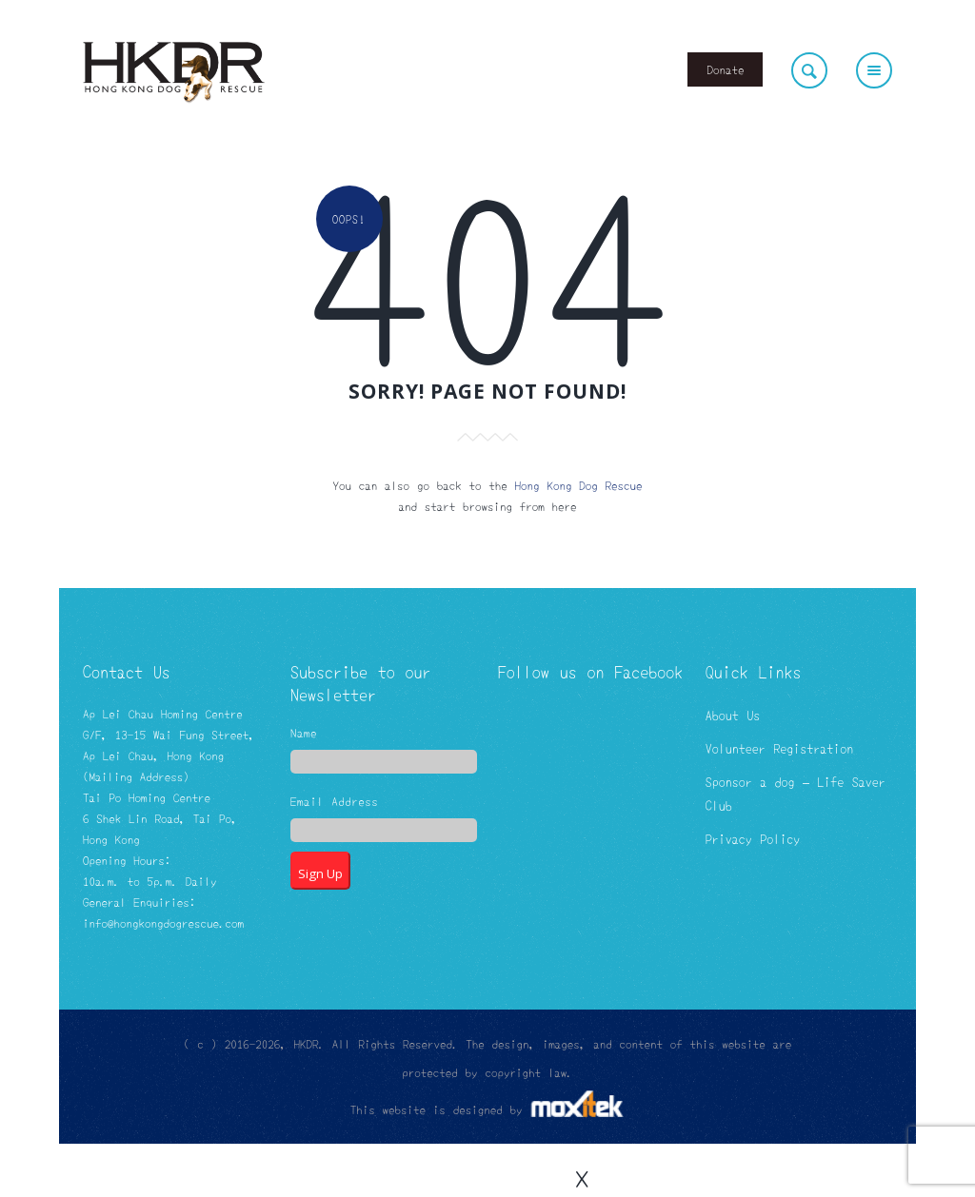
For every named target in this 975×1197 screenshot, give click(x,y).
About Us (733, 714)
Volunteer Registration (779, 747)
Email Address (334, 802)
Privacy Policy (753, 838)
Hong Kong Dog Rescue (579, 485)
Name (303, 733)
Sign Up (320, 873)
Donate (725, 69)
